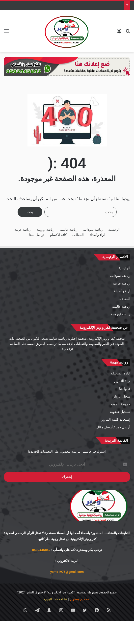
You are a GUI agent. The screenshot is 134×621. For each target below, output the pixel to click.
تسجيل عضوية (120, 412)
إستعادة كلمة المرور (115, 419)
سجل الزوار (121, 396)
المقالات (78, 235)
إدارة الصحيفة (120, 373)
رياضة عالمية (68, 229)
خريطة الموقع (120, 404)
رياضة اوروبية (45, 229)
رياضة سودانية (92, 229)
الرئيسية (114, 229)
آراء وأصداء (97, 235)
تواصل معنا (36, 235)
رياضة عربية (22, 229)
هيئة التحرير (122, 381)
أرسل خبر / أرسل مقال (113, 427)
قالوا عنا (124, 389)
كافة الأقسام (58, 235)
